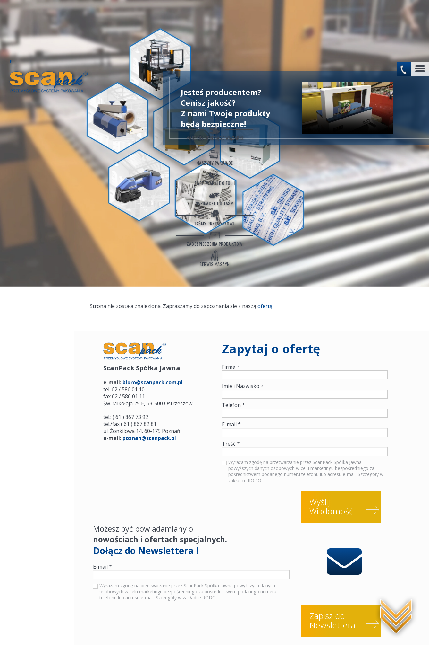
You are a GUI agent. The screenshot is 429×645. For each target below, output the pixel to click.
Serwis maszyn (37, 219)
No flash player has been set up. (350, 52)
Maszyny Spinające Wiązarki (37, 83)
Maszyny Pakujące (37, 113)
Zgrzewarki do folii (36, 134)
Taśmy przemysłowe (36, 176)
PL (13, 6)
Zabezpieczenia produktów (36, 197)
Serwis (60, 630)
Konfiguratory (29, 630)
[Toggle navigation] (420, 13)
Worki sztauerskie (96, 630)
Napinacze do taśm (37, 155)
